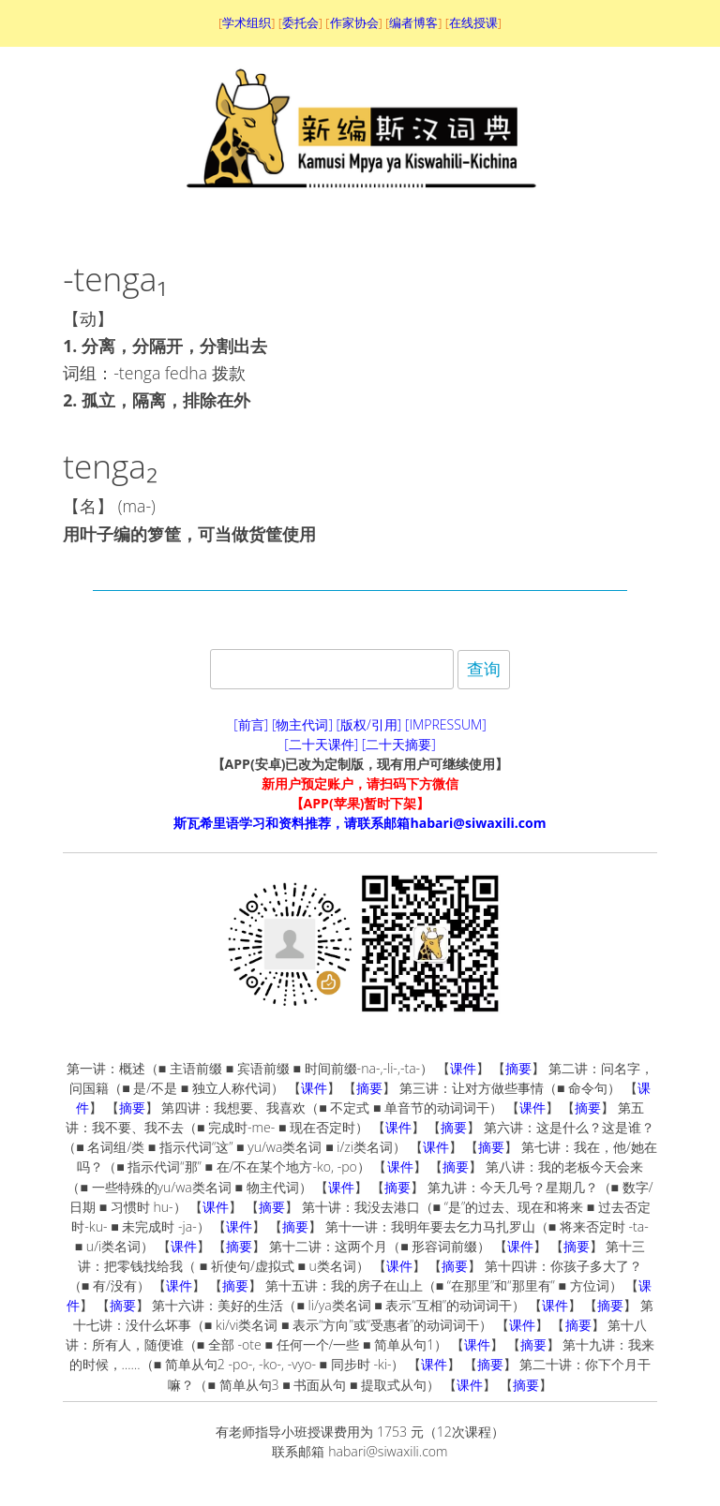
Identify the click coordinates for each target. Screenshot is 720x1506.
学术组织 (246, 22)
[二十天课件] (321, 744)
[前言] (250, 724)
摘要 (518, 1068)
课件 (463, 1068)
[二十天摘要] (399, 744)
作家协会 (354, 22)
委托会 (300, 22)
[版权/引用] (369, 724)
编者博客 (413, 22)
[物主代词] (302, 724)
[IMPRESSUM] (446, 724)
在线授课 (473, 22)
